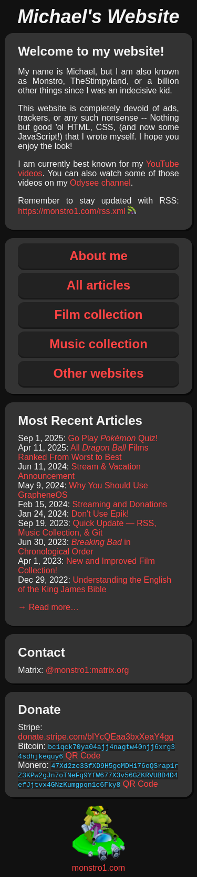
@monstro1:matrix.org (87, 670)
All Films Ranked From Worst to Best (83, 452)
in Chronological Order (74, 547)
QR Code (83, 755)
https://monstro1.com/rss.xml (77, 211)
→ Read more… (48, 607)
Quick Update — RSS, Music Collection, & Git (87, 528)
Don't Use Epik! (100, 513)
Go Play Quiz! (113, 438)
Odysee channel (100, 182)
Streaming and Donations (120, 504)
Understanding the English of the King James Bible (94, 584)
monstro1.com (98, 863)
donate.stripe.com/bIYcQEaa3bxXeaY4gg (95, 736)
